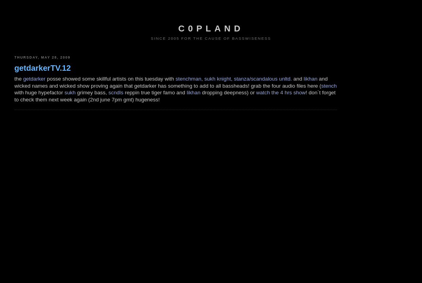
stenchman (188, 79)
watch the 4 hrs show (281, 93)
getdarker (34, 79)
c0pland (210, 28)
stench (329, 86)
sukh (70, 93)
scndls (116, 93)
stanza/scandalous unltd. (263, 79)
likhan (310, 79)
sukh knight (217, 79)
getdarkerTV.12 (43, 68)
